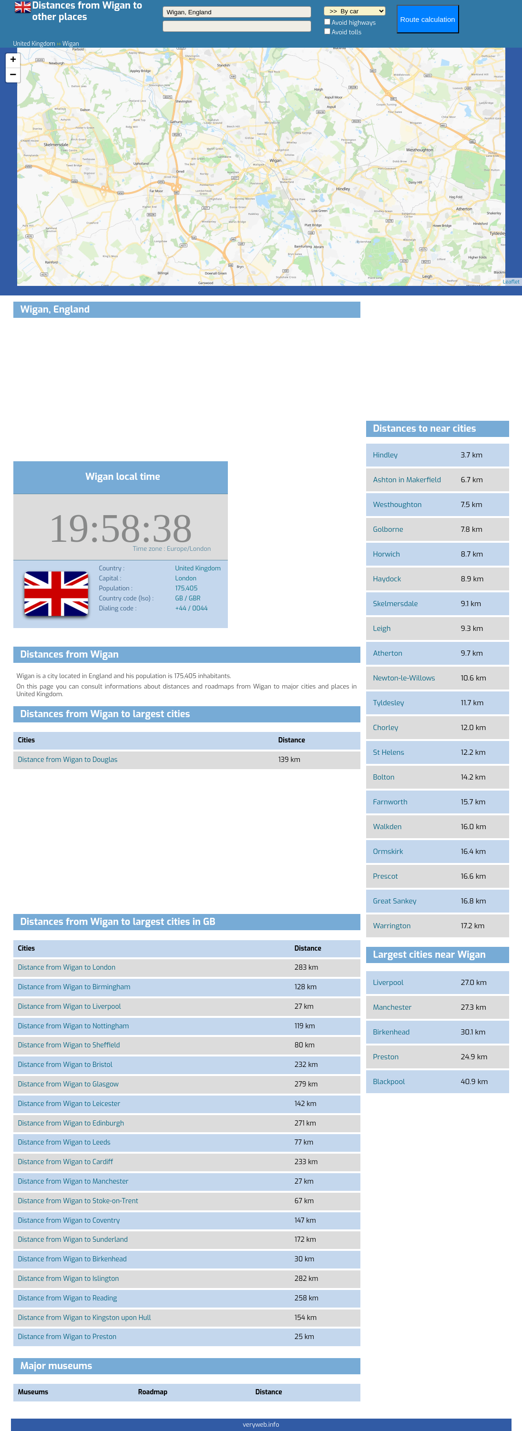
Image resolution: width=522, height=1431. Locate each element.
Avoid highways (354, 23)
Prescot (385, 876)
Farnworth (390, 802)
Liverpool (388, 982)
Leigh (382, 628)
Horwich (386, 554)
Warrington (392, 926)
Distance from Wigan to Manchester (73, 1181)
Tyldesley (388, 703)
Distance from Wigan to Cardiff (65, 1162)
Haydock (387, 579)
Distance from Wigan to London (67, 967)
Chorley (386, 727)
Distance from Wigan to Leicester (69, 1103)
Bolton (384, 777)
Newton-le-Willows (404, 678)
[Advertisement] (186, 391)
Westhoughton (397, 504)
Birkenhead (391, 1032)
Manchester (392, 1007)
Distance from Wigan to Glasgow (68, 1084)
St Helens (388, 752)
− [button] (13, 75)
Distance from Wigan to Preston (67, 1336)
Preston (386, 1057)
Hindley (385, 455)
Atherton (388, 653)
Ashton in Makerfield (407, 480)
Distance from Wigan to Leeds (64, 1142)
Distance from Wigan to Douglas (68, 759)
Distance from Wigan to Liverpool (69, 1006)
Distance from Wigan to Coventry (69, 1220)
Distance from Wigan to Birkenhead (72, 1259)
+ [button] (13, 60)
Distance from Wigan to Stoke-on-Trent (78, 1201)
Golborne (388, 529)
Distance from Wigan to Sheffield (69, 1045)
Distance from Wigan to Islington (68, 1278)
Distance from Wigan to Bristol (65, 1064)
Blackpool (389, 1081)
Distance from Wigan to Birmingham (74, 987)
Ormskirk (388, 851)
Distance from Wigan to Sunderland (73, 1239)
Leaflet (511, 281)
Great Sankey (395, 901)
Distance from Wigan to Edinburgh (71, 1123)
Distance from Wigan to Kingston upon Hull (84, 1317)
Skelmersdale (395, 604)
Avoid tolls (347, 32)
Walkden (387, 827)
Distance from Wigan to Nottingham (73, 1026)
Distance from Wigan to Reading (67, 1298)
